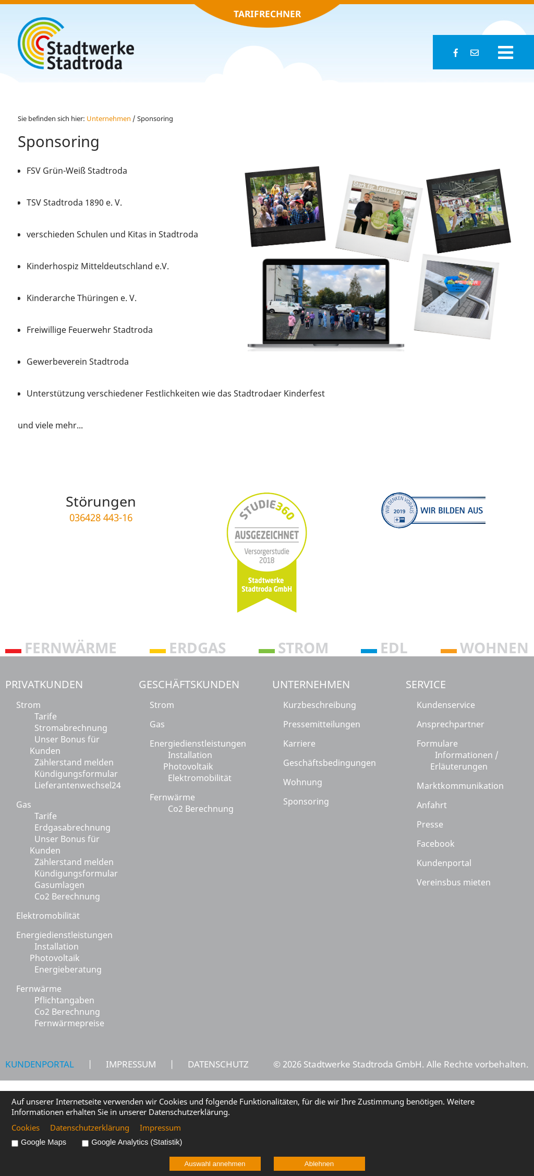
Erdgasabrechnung (72, 827)
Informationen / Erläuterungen (464, 760)
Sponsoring (306, 801)
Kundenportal (444, 863)
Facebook (436, 843)
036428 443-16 (100, 517)
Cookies (25, 1127)
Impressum (131, 1064)
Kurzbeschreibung (319, 705)
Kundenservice (446, 705)
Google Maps (43, 1142)
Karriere (299, 743)
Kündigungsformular (76, 773)
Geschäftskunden (189, 684)
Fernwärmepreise (69, 1023)
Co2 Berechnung (67, 896)
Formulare (437, 743)
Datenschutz (218, 1064)
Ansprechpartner (450, 724)
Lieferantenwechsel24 (77, 785)
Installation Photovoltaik (55, 952)
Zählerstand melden (74, 762)
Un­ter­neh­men (109, 118)
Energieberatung (68, 969)
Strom (28, 705)
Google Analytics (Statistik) (136, 1142)
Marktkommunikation (460, 785)
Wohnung (302, 782)
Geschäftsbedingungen (329, 763)
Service (426, 684)
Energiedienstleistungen (64, 935)
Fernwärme (39, 988)
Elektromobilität (48, 915)
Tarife (45, 716)
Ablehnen (319, 1164)
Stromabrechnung (70, 728)
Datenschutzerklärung (89, 1127)
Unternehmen (311, 684)
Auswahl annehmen (214, 1164)
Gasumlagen (59, 885)
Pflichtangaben (64, 1000)
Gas (23, 804)
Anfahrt (432, 805)
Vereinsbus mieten (454, 882)
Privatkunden (44, 684)
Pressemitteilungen (321, 724)
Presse (430, 824)
